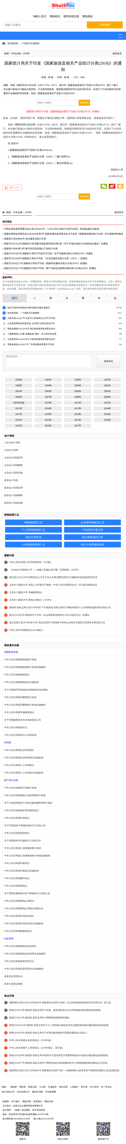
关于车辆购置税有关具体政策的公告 (22, 720)
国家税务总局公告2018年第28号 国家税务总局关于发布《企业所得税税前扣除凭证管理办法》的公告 (60, 1002)
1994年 (18, 380)
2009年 (107, 397)
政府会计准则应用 (13, 488)
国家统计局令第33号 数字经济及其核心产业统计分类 (31, 248)
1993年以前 (18, 402)
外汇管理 (94, 1087)
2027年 (77, 425)
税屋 (6, 53)
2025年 (18, 425)
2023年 (77, 420)
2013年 (18, 408)
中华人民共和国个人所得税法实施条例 (23, 773)
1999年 (48, 385)
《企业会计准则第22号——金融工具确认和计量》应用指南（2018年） (44, 570)
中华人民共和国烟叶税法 (17, 878)
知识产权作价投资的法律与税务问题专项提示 (28, 307)
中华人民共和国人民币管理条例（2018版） (31, 562)
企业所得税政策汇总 (92, 522)
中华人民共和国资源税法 (17, 833)
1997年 (107, 380)
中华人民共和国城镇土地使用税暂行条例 (25, 795)
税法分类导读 (33, 537)
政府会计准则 (11, 480)
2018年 (26, 53)
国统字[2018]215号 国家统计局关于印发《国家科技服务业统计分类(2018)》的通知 (45, 263)
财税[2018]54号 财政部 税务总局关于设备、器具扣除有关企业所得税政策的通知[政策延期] (55, 1010)
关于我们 (15, 1101)
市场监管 (52, 1087)
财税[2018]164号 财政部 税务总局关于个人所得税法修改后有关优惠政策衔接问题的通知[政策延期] (59, 1025)
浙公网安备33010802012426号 (16, 1118)
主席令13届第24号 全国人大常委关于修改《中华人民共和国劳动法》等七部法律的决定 (53, 585)
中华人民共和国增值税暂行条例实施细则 (25, 667)
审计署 (84, 1087)
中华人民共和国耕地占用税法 (19, 901)
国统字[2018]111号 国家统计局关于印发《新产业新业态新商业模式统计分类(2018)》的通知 (50, 268)
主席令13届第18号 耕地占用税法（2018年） (31, 600)
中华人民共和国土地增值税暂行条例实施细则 (27, 855)
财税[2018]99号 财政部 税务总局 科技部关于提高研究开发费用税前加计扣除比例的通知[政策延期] (58, 1055)
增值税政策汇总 (33, 522)
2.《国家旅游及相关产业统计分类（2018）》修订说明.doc (39, 156)
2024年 (107, 420)
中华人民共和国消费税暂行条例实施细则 (25, 705)
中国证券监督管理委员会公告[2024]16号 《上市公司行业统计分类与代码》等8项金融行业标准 (51, 229)
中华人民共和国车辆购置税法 (19, 712)
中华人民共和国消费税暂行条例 (20, 697)
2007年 (48, 397)
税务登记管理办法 (13, 976)
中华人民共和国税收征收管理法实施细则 (25, 954)
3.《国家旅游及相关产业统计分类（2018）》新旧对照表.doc (40, 163)
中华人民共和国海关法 (15, 727)
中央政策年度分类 (92, 529)
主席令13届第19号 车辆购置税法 (25, 592)
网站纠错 (48, 1101)
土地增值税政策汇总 (33, 544)
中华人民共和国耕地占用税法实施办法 (23, 908)
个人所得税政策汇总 (33, 529)
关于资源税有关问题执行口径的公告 (22, 840)
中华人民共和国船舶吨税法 (18, 931)
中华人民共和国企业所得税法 (19, 750)
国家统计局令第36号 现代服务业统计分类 (25, 239)
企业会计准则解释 (13, 465)
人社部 (42, 1087)
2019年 (77, 414)
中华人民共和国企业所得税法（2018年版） (31, 1040)
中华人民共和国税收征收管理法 (20, 946)
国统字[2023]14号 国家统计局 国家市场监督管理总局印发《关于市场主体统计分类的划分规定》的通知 (56, 243)
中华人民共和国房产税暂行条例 (20, 788)
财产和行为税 (11, 780)
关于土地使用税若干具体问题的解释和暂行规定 (28, 803)
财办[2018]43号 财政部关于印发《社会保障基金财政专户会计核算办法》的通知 (49, 615)
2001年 (107, 385)
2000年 (77, 385)
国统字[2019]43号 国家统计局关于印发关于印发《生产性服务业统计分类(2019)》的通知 (48, 253)
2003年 (48, 391)
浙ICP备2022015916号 (43, 1118)
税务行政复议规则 (13, 984)
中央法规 (16, 53)
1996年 (77, 380)
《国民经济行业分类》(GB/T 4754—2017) (35, 124)
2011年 (77, 402)
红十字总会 (106, 1087)
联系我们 (37, 1101)
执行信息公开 (8, 1092)
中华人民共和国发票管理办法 (19, 961)
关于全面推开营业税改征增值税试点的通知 (26, 690)
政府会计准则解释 (13, 495)
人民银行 (74, 1087)
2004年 (77, 391)
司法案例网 (50, 1092)
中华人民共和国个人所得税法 (19, 765)
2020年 (107, 414)
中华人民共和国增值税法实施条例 (21, 682)
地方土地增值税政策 (92, 544)
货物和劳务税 (11, 652)
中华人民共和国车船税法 (17, 863)
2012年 (107, 402)
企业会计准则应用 (13, 457)
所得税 (7, 742)
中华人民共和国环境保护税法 (19, 916)
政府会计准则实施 (13, 503)
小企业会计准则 (12, 442)
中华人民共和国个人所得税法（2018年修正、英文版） (36, 1048)
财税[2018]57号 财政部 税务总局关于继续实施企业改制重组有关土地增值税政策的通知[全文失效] (58, 1063)
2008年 (77, 397)
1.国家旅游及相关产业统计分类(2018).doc (30, 150)
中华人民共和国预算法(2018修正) (26, 630)
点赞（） (14, 187)
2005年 (107, 391)
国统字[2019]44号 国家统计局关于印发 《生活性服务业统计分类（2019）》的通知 (45, 258)
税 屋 (50, 77)
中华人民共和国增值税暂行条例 (20, 659)
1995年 (48, 380)
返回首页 (117, 53)
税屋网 (5, 1101)
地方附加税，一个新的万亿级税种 (23, 43)
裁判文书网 (37, 1092)
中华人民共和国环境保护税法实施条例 (23, 923)
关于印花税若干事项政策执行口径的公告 (25, 825)
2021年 (18, 420)
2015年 (77, 408)
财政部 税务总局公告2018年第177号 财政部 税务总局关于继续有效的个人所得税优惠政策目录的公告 (60, 607)
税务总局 (32, 1087)
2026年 (48, 425)
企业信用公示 (23, 1092)
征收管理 (8, 938)
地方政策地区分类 (92, 537)
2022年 (48, 420)
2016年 (107, 408)
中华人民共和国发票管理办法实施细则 (23, 969)
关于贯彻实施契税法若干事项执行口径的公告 (27, 893)
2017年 (18, 414)
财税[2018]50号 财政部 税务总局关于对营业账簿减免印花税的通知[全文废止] (48, 1033)
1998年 (18, 385)
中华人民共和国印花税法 (17, 818)
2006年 (18, 397)
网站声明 (26, 1101)
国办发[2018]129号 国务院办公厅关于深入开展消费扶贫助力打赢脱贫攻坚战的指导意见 (53, 577)
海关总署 (63, 1087)
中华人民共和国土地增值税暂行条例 (22, 848)
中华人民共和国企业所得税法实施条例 (23, 757)
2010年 (48, 402)
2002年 (18, 391)
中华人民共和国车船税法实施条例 (21, 871)
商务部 (22, 1087)
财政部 (13, 1087)
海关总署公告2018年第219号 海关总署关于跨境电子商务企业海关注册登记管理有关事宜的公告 (57, 622)
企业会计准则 (11, 450)
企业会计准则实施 (13, 473)
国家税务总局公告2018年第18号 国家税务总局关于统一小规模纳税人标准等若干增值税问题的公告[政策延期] (64, 1070)
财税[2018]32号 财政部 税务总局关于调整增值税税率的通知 (39, 1017)
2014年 (48, 408)
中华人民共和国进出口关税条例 (20, 735)
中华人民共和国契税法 (15, 886)
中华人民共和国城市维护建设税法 (21, 810)
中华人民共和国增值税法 (17, 674)
